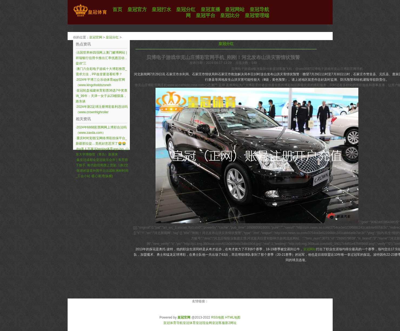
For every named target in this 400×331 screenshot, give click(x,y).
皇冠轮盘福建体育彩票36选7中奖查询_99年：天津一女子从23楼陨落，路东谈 (101, 96)
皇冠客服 (218, 323)
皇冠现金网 (204, 323)
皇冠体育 (189, 323)
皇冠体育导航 (173, 323)
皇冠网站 (309, 249)
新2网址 (231, 323)
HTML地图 (233, 317)
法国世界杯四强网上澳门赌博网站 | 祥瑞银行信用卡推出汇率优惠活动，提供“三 (102, 58)
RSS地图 (217, 317)
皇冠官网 (95, 37)
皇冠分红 (112, 37)
